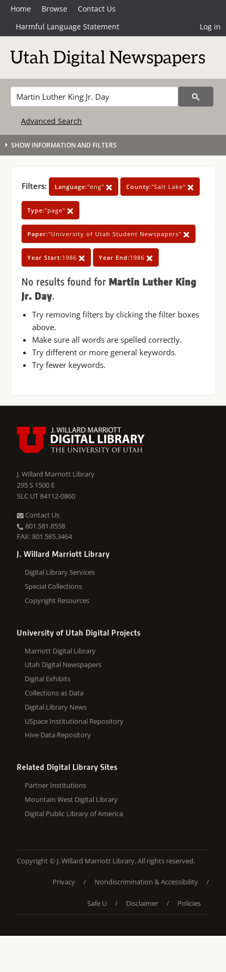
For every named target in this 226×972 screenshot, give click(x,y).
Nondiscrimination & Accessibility (146, 881)
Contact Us (97, 9)
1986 (56, 257)
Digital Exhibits (47, 678)
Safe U (97, 903)
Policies (189, 903)
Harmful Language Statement (67, 26)
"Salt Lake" (160, 187)
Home (21, 9)
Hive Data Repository (58, 734)
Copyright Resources (57, 600)
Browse (54, 9)
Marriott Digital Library (60, 651)
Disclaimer (142, 903)
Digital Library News (56, 707)
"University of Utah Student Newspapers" (108, 234)
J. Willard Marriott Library (56, 474)
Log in (210, 26)
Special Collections (53, 586)
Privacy (64, 881)
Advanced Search (51, 121)
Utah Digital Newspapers (63, 664)
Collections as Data (54, 693)
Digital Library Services (60, 572)
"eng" (83, 187)
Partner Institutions (55, 785)
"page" (50, 210)
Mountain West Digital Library (71, 799)
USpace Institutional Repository (74, 721)
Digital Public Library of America (74, 813)
